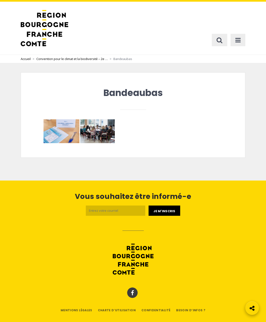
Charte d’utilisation (117, 310)
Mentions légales (76, 310)
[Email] (115, 211)
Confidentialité (155, 310)
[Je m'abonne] (164, 211)
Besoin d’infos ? (190, 310)
